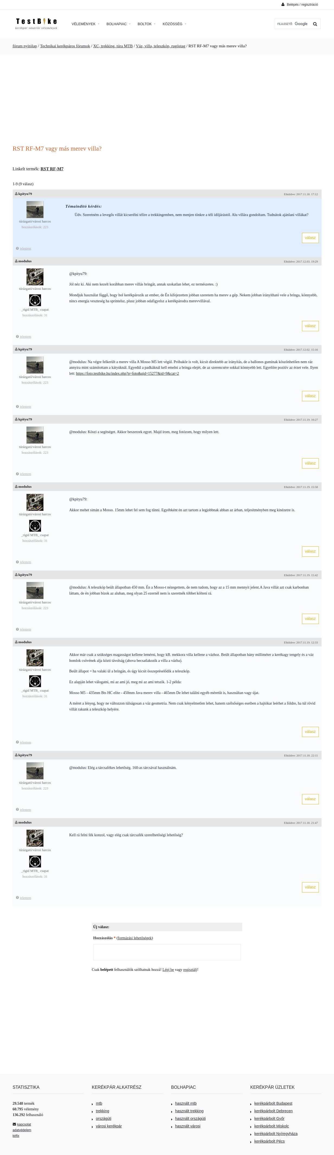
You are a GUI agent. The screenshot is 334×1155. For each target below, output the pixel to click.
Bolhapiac (118, 24)
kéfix (16, 1136)
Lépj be (168, 970)
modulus (25, 261)
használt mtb (184, 1103)
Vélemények (86, 24)
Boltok (146, 24)
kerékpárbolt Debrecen (271, 1111)
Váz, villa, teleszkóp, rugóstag (160, 46)
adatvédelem (22, 1130)
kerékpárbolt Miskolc (269, 1126)
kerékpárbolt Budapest (271, 1103)
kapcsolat (22, 1124)
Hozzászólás (104, 938)
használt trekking (187, 1111)
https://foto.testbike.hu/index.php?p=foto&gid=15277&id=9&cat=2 (127, 373)
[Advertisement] (167, 100)
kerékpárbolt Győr (267, 1118)
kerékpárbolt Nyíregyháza (274, 1133)
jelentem (23, 248)
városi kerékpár (107, 1126)
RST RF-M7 (52, 169)
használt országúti (188, 1118)
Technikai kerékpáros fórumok (65, 46)
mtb (97, 1103)
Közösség (174, 24)
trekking (100, 1111)
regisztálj (190, 970)
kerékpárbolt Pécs (267, 1141)
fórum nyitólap (25, 46)
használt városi (185, 1126)
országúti (101, 1118)
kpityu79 (25, 194)
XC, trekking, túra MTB (113, 46)
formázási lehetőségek (135, 938)
